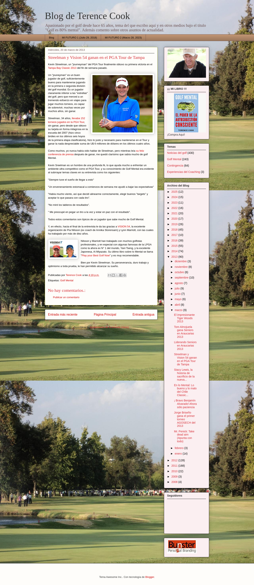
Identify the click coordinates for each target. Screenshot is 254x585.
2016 (174, 240)
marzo (179, 310)
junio (178, 293)
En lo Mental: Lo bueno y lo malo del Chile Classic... (185, 390)
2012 (174, 460)
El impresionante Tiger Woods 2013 (184, 318)
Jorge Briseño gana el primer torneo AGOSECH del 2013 (184, 419)
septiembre (182, 277)
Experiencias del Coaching (183, 171)
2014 (174, 251)
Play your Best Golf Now (96, 255)
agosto (179, 283)
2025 (174, 191)
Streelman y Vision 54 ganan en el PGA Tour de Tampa (185, 359)
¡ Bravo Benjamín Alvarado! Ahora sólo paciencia (185, 404)
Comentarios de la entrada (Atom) (109, 327)
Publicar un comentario (66, 297)
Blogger (149, 576)
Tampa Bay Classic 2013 (62, 67)
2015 (174, 245)
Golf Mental (66, 280)
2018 (174, 229)
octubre (180, 272)
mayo (178, 299)
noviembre (181, 266)
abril (178, 304)
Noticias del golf (177, 152)
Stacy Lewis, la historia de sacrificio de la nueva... (184, 374)
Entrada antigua (143, 314)
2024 (174, 197)
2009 (174, 476)
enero (179, 453)
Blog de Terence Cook (87, 16)
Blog (51, 37)
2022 (174, 208)
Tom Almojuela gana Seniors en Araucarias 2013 (184, 331)
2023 (174, 202)
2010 (174, 471)
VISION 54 (124, 226)
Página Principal (105, 314)
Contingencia (175, 165)
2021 (174, 213)
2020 (174, 218)
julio (177, 288)
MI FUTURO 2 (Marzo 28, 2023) (123, 37)
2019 (174, 224)
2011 (174, 465)
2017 (174, 234)
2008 (174, 482)
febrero (179, 448)
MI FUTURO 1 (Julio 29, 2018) (79, 37)
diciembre (181, 261)
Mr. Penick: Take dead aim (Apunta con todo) (184, 436)
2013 (174, 256)
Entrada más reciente (62, 314)
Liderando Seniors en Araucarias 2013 (185, 345)
